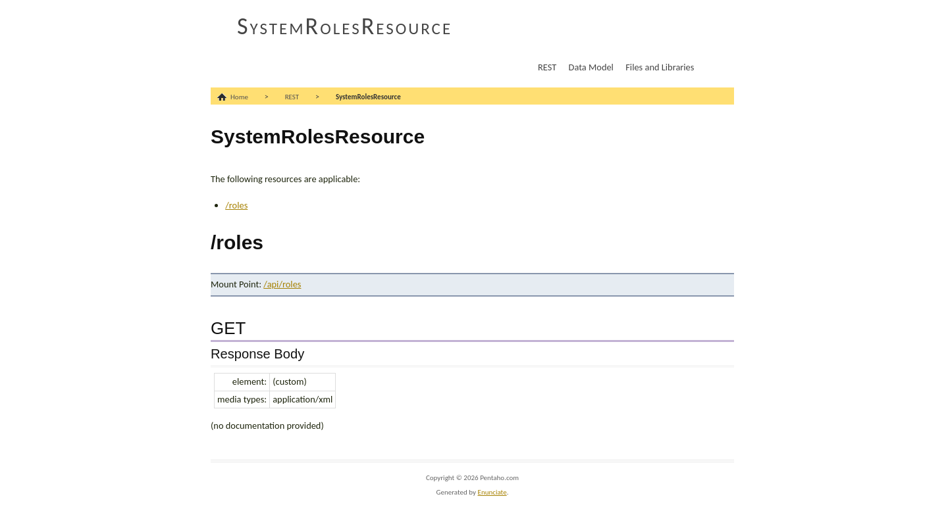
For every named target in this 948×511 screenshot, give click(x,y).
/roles (236, 205)
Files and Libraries (659, 67)
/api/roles (282, 284)
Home (239, 97)
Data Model (591, 67)
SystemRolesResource (344, 26)
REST (547, 67)
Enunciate (492, 492)
